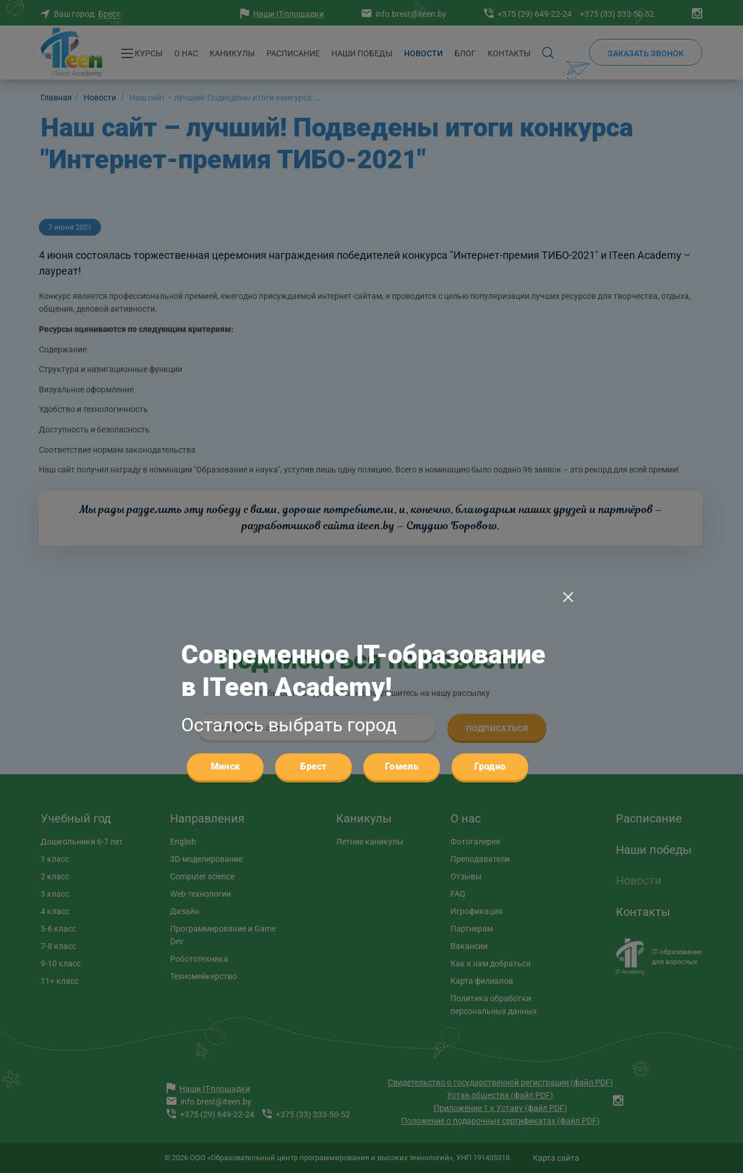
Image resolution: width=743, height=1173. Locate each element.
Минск (225, 523)
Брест (313, 523)
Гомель (402, 523)
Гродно (490, 523)
